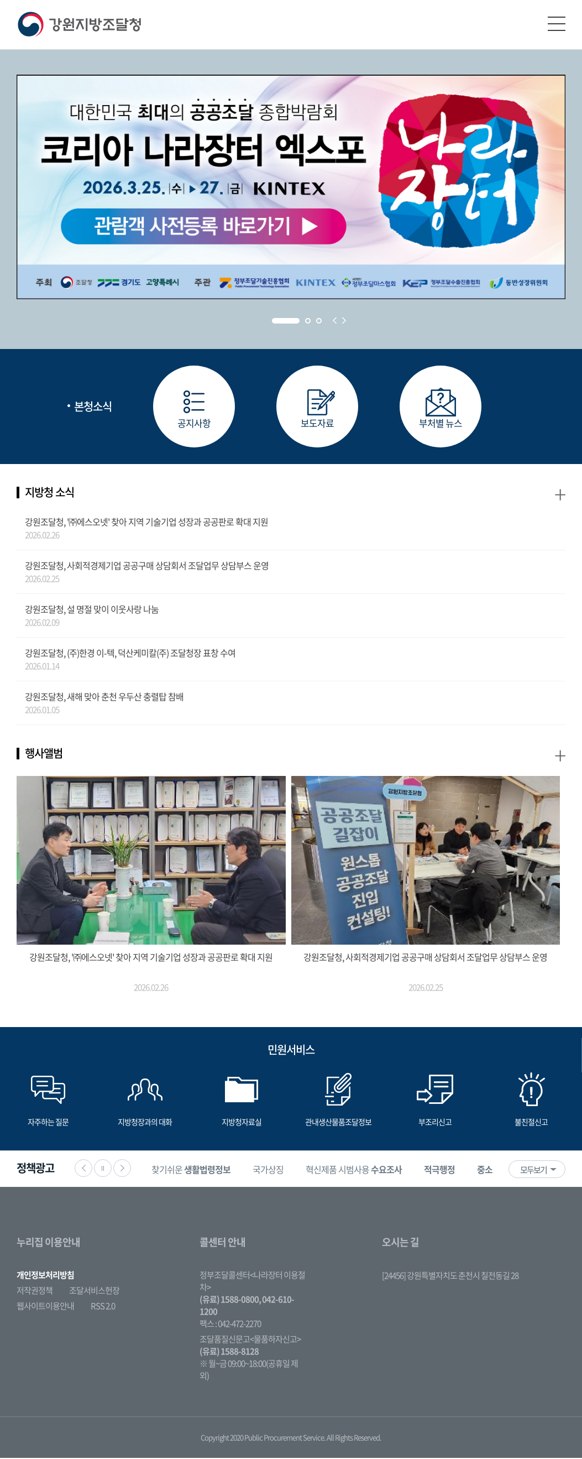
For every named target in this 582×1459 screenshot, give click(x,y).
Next (344, 320)
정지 (103, 1169)
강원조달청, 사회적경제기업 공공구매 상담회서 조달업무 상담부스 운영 (147, 566)
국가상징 (271, 1170)
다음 (122, 1169)
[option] (194, 1170)
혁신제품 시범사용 (357, 1170)
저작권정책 (35, 1291)
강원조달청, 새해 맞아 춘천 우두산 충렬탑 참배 (104, 697)
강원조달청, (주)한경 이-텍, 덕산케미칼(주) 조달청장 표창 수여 (130, 653)
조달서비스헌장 (94, 1291)
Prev (335, 320)
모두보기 (533, 1171)
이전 (83, 1169)
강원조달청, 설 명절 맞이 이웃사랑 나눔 (92, 610)
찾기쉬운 (194, 1170)
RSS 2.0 (103, 1307)
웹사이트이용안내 (45, 1307)
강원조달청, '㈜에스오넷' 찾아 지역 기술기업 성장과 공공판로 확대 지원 (146, 522)
